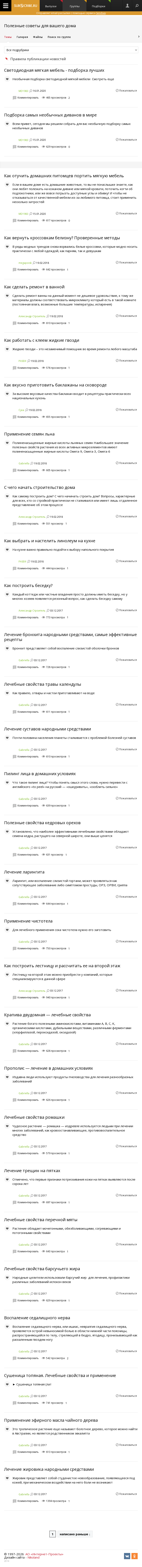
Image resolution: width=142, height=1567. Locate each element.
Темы (8, 37)
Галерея (22, 37)
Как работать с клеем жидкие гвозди (41, 340)
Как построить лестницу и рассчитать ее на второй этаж (62, 965)
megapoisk (25, 263)
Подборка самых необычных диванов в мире (50, 115)
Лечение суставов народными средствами (47, 729)
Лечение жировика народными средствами (49, 1469)
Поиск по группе (59, 37)
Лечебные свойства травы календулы (42, 684)
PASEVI (22, 361)
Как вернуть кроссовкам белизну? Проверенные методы (62, 238)
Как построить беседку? (28, 585)
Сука (21, 410)
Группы (78, 4)
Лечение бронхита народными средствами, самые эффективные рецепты (70, 637)
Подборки (101, 4)
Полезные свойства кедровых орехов (42, 822)
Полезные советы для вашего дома (40, 25)
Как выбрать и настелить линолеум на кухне (49, 540)
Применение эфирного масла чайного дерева (51, 1420)
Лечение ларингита (24, 872)
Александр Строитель (32, 316)
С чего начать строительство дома (39, 487)
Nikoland (33, 1557)
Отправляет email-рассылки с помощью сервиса (71, 13)
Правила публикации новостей (38, 58)
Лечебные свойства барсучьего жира (42, 1268)
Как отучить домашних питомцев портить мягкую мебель (64, 175)
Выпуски (54, 4)
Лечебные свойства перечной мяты (41, 1219)
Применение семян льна (29, 434)
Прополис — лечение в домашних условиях (48, 1068)
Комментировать (28, 97)
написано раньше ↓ (75, 1534)
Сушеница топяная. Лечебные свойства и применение (60, 1375)
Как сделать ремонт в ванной (34, 287)
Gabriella (24, 463)
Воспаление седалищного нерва (37, 1318)
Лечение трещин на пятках (32, 1170)
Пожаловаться (128, 90)
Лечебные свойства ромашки (34, 1117)
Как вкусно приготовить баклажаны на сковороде (55, 385)
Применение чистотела (28, 921)
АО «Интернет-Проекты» (44, 1554)
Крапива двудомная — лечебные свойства (47, 1015)
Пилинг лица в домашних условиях (40, 773)
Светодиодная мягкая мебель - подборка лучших (54, 70)
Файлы (38, 37)
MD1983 (23, 91)
